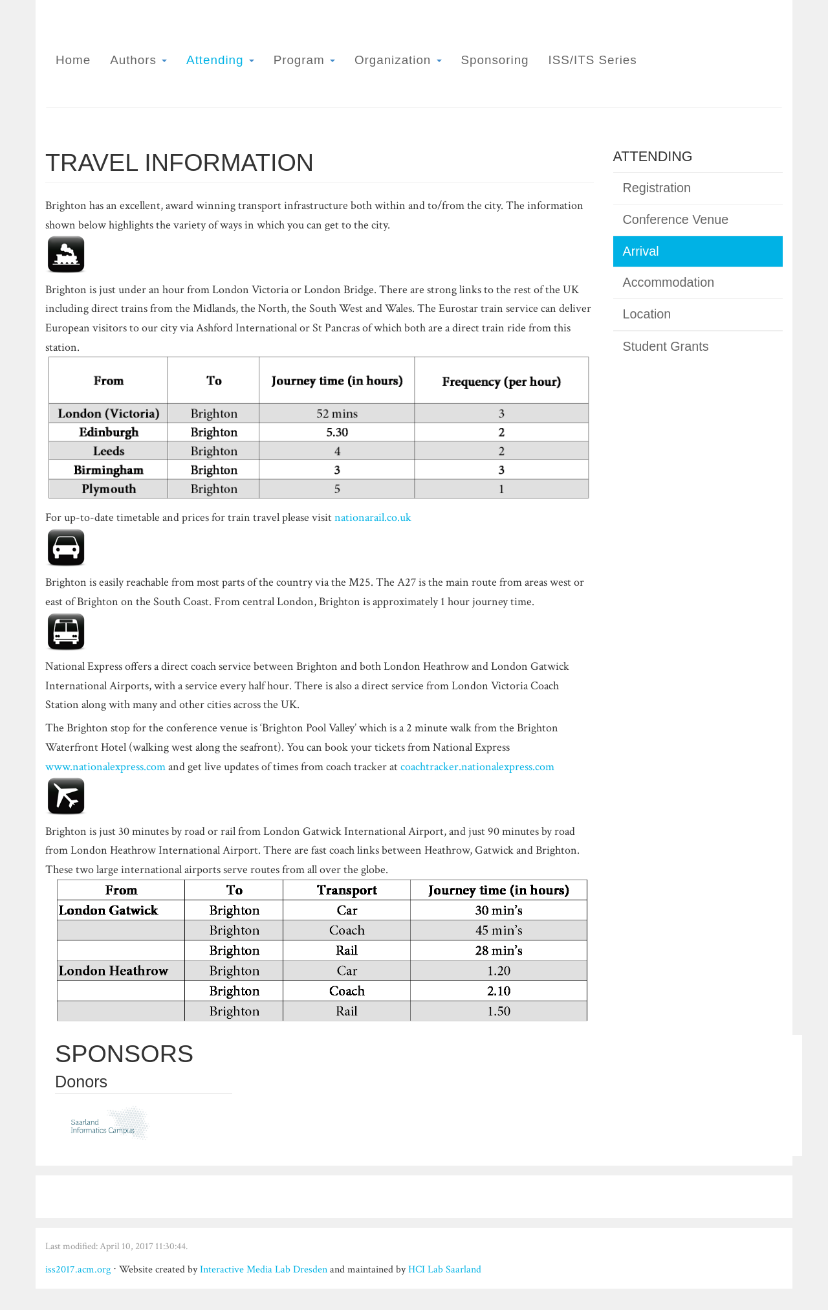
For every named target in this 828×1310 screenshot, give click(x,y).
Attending (220, 60)
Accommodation (669, 282)
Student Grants (666, 346)
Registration (657, 188)
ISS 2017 (733, 50)
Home (73, 60)
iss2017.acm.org (78, 1269)
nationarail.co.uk (372, 517)
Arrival (641, 251)
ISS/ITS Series (593, 60)
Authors (138, 60)
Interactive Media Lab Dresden (263, 1269)
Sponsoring (495, 60)
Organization (398, 60)
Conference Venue (676, 219)
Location (647, 314)
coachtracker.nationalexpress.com (477, 766)
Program (304, 60)
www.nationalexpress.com (105, 766)
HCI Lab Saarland (444, 1269)
